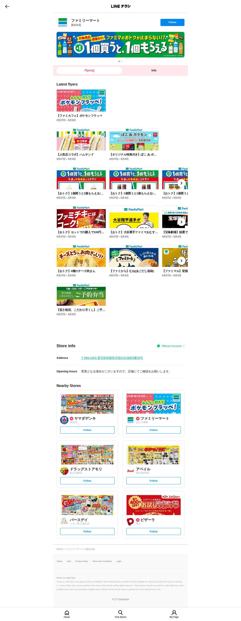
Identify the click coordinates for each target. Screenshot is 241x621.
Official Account (172, 346)
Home (67, 617)
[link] (63, 22)
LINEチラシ (121, 6)
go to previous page (7, 6)
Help (69, 561)
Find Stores (120, 617)
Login (118, 561)
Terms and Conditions (102, 561)
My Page (174, 617)
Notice (59, 561)
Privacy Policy (81, 561)
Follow (172, 23)
